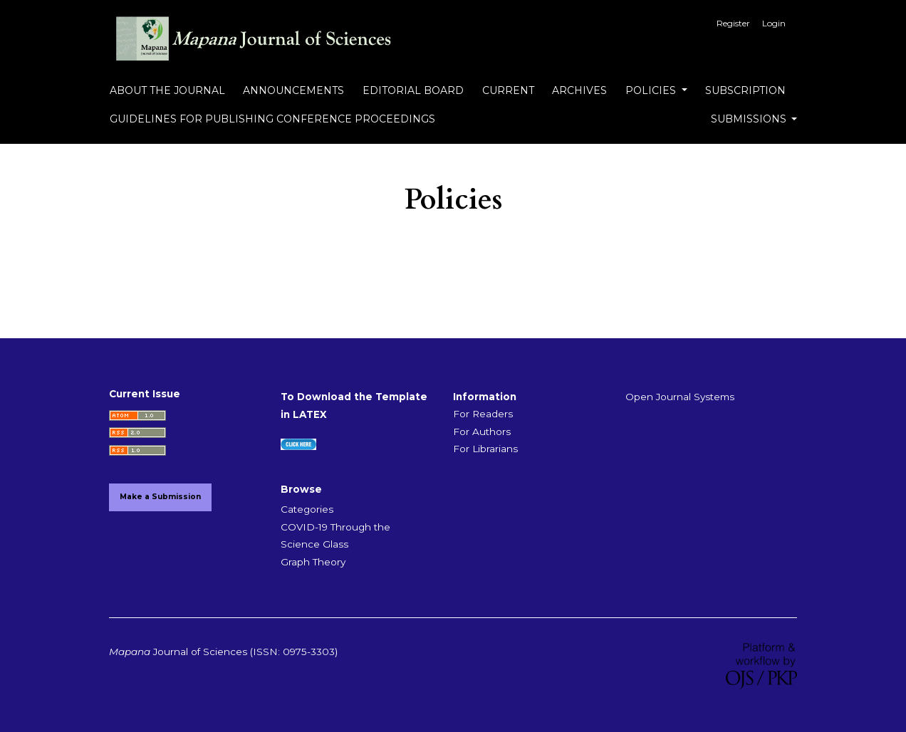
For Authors (482, 431)
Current (508, 90)
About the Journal (167, 90)
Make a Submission (160, 496)
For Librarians (485, 448)
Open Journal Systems (679, 396)
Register (733, 23)
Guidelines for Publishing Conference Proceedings (272, 119)
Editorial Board (413, 90)
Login (774, 23)
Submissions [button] (750, 119)
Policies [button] (652, 90)
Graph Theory (313, 562)
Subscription (745, 90)
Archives (579, 90)
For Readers (483, 413)
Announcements (293, 90)
